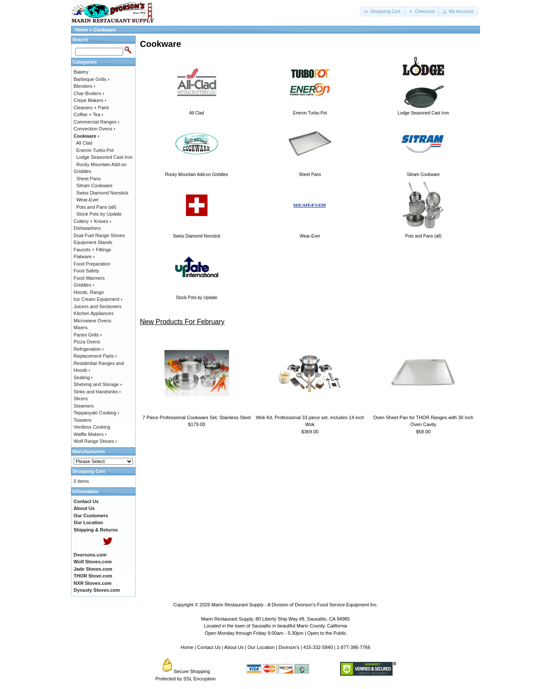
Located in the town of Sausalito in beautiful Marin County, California (275, 625)
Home (81, 29)
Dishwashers (87, 228)
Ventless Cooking (92, 426)
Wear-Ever (87, 199)
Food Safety (86, 270)
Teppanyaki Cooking (96, 412)
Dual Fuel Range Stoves (99, 235)
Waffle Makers (90, 434)
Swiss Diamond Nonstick (102, 192)
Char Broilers (89, 93)
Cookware (104, 29)
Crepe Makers (90, 100)
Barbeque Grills (91, 79)
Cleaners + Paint (91, 107)
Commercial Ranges (96, 121)
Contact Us (208, 647)
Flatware (84, 256)
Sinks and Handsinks (97, 391)
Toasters (83, 420)
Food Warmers (89, 278)
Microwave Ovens (92, 320)
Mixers (80, 327)
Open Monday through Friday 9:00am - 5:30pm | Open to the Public (276, 633)
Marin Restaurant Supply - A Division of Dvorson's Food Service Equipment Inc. (294, 604)
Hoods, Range (89, 292)
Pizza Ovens (87, 341)
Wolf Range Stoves (95, 441)
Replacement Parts (95, 355)
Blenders (84, 86)
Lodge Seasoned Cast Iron (104, 157)
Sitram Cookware (94, 185)
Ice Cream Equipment (98, 299)
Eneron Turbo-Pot (95, 150)
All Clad (84, 142)
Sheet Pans (88, 178)
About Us (234, 647)
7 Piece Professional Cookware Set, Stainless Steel (196, 417)
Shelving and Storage (98, 384)
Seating (83, 377)
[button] (383, 11)
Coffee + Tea (88, 114)
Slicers (81, 398)
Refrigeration (89, 349)
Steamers (84, 405)
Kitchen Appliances (94, 313)
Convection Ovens (94, 128)
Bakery (81, 71)
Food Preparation (92, 263)
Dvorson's (289, 647)
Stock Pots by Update (99, 213)
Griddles (84, 284)
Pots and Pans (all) (96, 207)
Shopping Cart (88, 471)
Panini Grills (88, 334)
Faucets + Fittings (92, 249)
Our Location (261, 647)
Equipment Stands (93, 242)
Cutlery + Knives (92, 221)
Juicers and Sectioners (97, 306)
